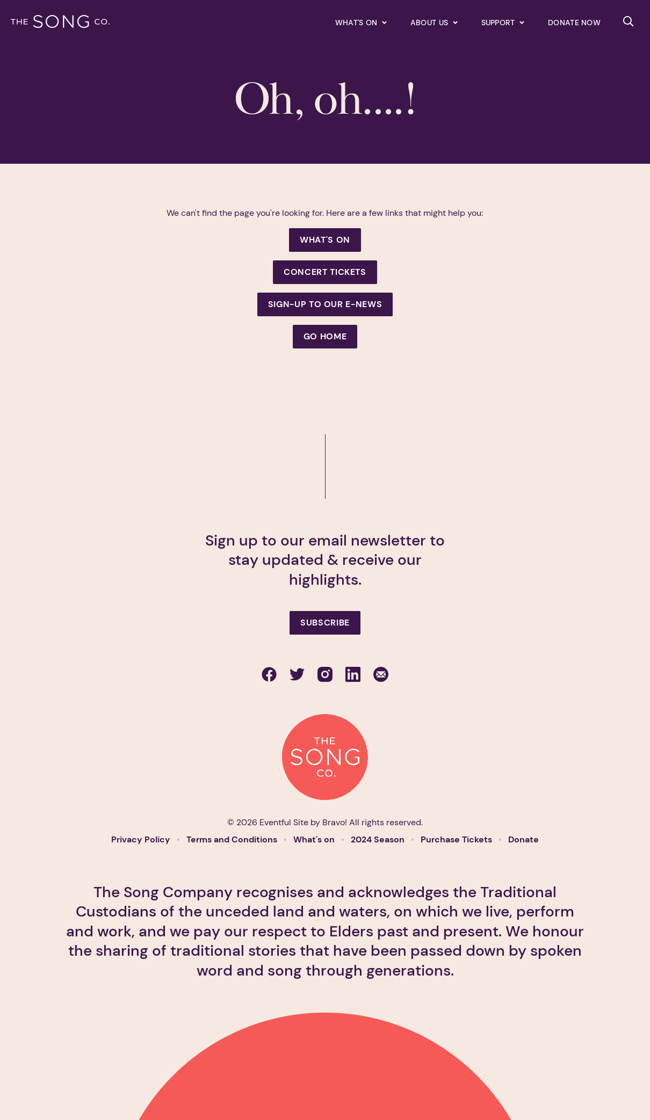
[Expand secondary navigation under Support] (503, 22)
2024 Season (379, 839)
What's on (315, 839)
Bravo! (334, 822)
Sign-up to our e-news (325, 304)
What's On (325, 239)
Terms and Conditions (232, 839)
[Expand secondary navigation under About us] (434, 22)
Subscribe (325, 622)
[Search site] (628, 21)
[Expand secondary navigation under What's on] (361, 22)
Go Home (325, 336)
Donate (523, 839)
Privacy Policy (141, 839)
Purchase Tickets (457, 839)
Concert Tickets (325, 272)
